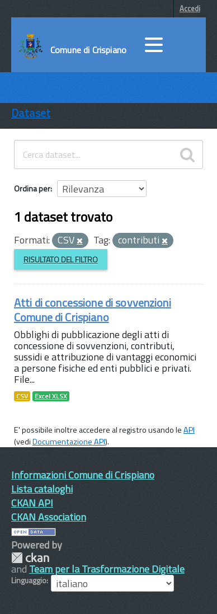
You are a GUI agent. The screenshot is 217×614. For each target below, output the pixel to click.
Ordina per (32, 188)
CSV (22, 396)
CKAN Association (48, 516)
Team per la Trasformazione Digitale (107, 568)
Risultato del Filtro (60, 259)
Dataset (30, 112)
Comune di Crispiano (88, 49)
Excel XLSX (51, 396)
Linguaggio (28, 580)
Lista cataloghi (42, 488)
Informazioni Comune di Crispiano (82, 474)
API (189, 430)
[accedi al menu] (154, 45)
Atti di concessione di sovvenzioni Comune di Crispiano (92, 310)
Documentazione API (68, 441)
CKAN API (32, 502)
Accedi (190, 8)
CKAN (30, 558)
